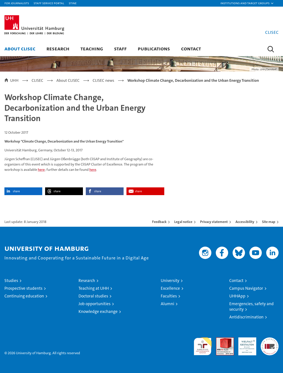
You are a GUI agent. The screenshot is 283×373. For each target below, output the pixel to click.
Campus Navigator (246, 288)
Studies (11, 280)
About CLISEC (19, 48)
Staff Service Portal (49, 3)
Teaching (91, 48)
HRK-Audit (246, 339)
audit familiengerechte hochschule (203, 344)
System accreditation (270, 342)
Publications (154, 48)
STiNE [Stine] (72, 3)
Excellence (170, 288)
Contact (191, 48)
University (170, 280)
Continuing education (24, 296)
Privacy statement (214, 221)
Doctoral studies (93, 296)
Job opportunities (94, 303)
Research (57, 48)
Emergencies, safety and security (251, 306)
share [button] (16, 191)
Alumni (167, 303)
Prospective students (23, 288)
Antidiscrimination (246, 317)
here (41, 169)
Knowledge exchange (98, 311)
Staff (120, 48)
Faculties (169, 296)
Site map (268, 221)
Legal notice (183, 221)
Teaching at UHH (93, 288)
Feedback (159, 221)
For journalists (16, 3)
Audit (220, 339)
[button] (247, 3)
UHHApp (237, 296)
